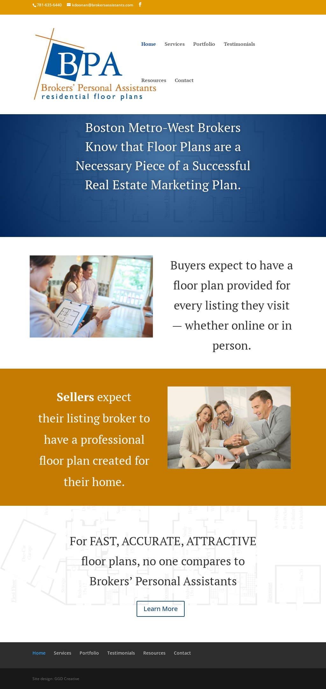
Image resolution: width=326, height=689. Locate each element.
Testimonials (239, 44)
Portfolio (204, 44)
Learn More (161, 608)
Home (148, 44)
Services (175, 44)
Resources (153, 81)
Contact (184, 81)
